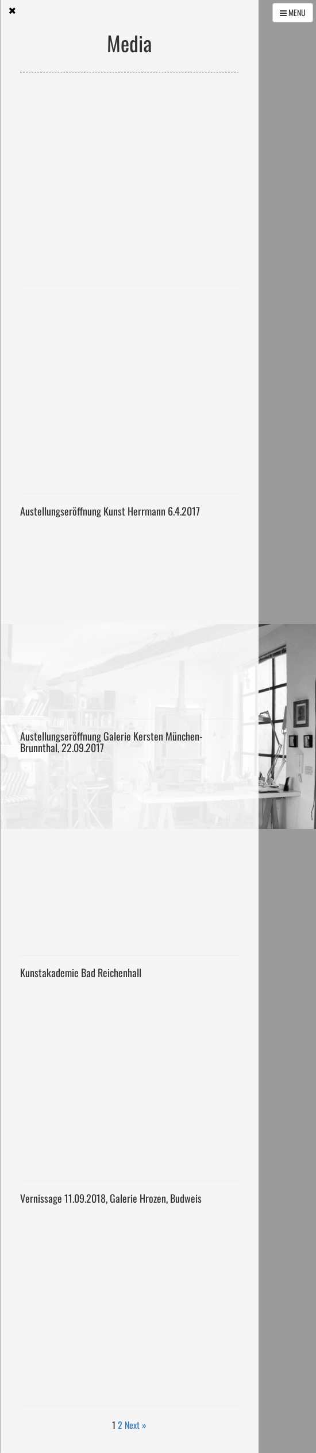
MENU (293, 12)
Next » (136, 1425)
